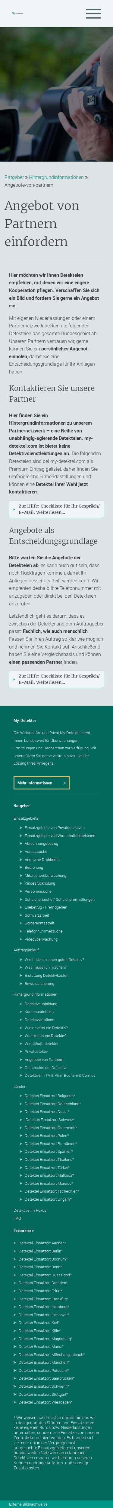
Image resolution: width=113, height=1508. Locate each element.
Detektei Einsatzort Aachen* (40, 1243)
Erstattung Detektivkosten (44, 975)
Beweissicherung (37, 983)
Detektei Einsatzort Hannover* (42, 1314)
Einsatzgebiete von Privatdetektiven (52, 827)
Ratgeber (14, 177)
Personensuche (36, 891)
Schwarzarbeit (34, 915)
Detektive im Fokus (30, 1210)
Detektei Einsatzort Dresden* (41, 1282)
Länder (19, 1086)
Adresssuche (33, 851)
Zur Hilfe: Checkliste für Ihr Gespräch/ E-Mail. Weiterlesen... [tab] (55, 509)
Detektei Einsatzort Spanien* (46, 1151)
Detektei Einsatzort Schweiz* (47, 1119)
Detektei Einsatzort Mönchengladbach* (49, 1354)
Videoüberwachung (39, 939)
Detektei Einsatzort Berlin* (38, 1251)
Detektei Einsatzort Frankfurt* (41, 1299)
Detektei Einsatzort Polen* (44, 1135)
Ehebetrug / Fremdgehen (43, 907)
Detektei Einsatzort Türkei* (45, 1167)
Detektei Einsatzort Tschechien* (49, 1191)
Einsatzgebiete (26, 818)
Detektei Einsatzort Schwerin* (41, 1386)
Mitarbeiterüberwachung (43, 875)
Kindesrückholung (37, 883)
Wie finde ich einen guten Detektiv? (52, 959)
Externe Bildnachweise (28, 1504)
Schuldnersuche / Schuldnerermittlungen (57, 899)
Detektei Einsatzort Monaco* (46, 1183)
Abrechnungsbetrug (39, 843)
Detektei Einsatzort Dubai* (44, 1111)
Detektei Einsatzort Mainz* (39, 1346)
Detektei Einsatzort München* (41, 1362)
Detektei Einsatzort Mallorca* (47, 1175)
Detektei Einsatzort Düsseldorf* (43, 1275)
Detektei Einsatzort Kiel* (37, 1322)
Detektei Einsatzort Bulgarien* (47, 1095)
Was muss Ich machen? (43, 967)
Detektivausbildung (38, 1003)
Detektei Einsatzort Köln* (37, 1330)
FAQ (17, 1218)
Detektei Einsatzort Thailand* (47, 1159)
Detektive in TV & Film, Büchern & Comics (58, 1075)
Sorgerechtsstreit (37, 923)
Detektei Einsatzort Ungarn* (46, 1199)
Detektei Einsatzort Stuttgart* (41, 1394)
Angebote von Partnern (41, 1059)
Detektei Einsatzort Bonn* (38, 1266)
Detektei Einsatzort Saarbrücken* (44, 1378)
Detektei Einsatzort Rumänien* (48, 1143)
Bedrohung (31, 867)
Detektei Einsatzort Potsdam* (41, 1370)
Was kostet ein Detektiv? (43, 1035)
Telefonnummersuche (41, 931)
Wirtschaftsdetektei (39, 1043)
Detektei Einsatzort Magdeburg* (43, 1338)
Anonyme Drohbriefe (40, 859)
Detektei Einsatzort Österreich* (48, 1127)
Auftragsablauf (26, 950)
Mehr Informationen (41, 783)
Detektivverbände (37, 1019)
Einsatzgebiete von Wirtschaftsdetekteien (57, 835)
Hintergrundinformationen (56, 177)
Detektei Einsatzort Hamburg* (41, 1306)
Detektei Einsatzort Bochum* (41, 1259)
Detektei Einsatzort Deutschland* (50, 1103)
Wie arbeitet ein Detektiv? (44, 1027)
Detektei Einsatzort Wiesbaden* (43, 1402)
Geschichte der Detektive (43, 1067)
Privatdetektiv (34, 1051)
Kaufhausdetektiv (37, 1011)
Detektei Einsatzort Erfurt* (38, 1290)
